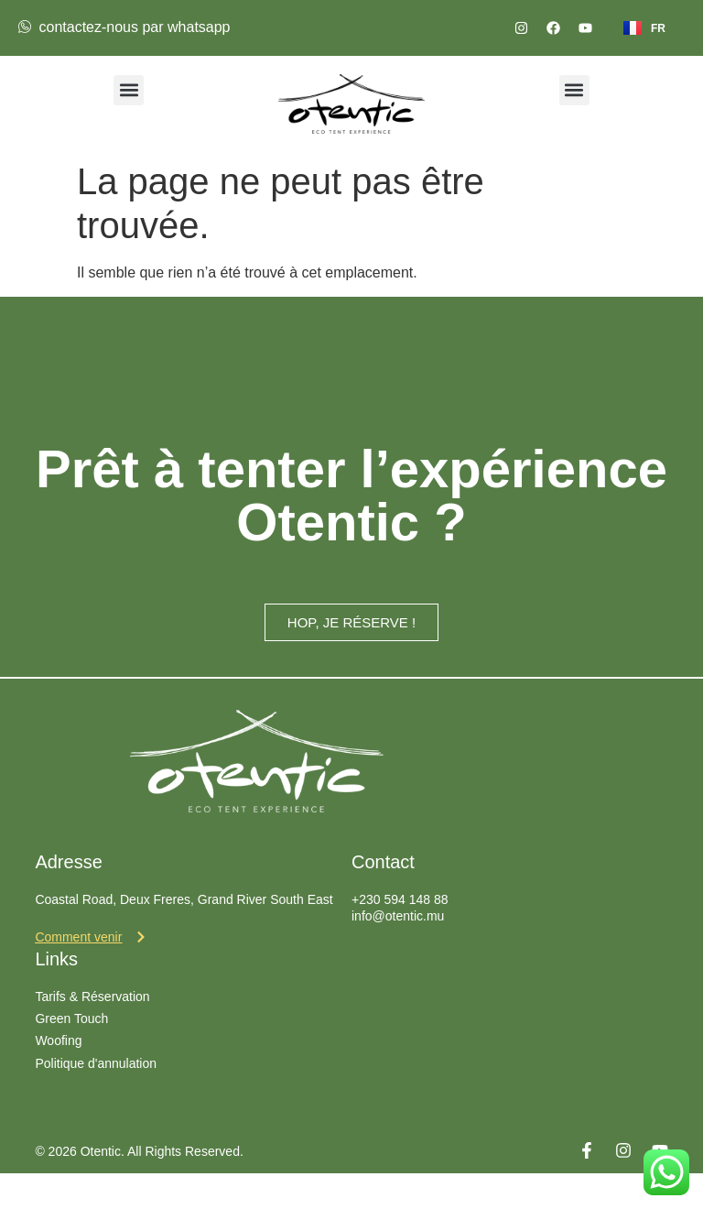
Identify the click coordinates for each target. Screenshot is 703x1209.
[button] (129, 90)
